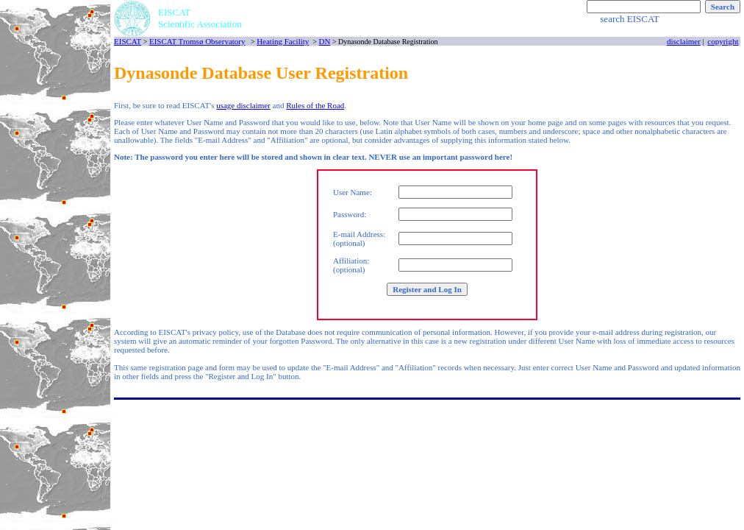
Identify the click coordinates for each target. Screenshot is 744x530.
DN (324, 41)
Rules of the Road (315, 105)
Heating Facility (283, 41)
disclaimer (684, 41)
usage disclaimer (243, 105)
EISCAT (127, 41)
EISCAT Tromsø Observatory (197, 41)
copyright (722, 41)
